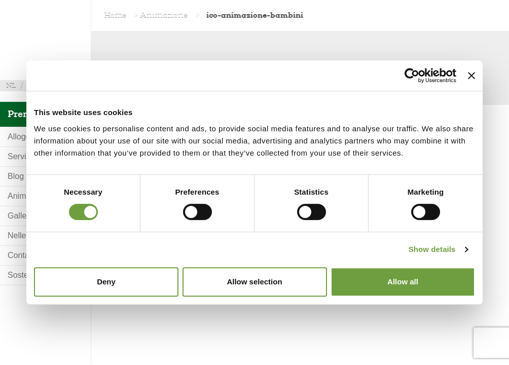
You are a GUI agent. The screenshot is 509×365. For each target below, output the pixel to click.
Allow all (402, 281)
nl (11, 85)
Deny (106, 281)
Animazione (164, 15)
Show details (432, 249)
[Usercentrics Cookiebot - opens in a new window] (412, 75)
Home (115, 15)
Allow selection (254, 281)
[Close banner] (471, 75)
